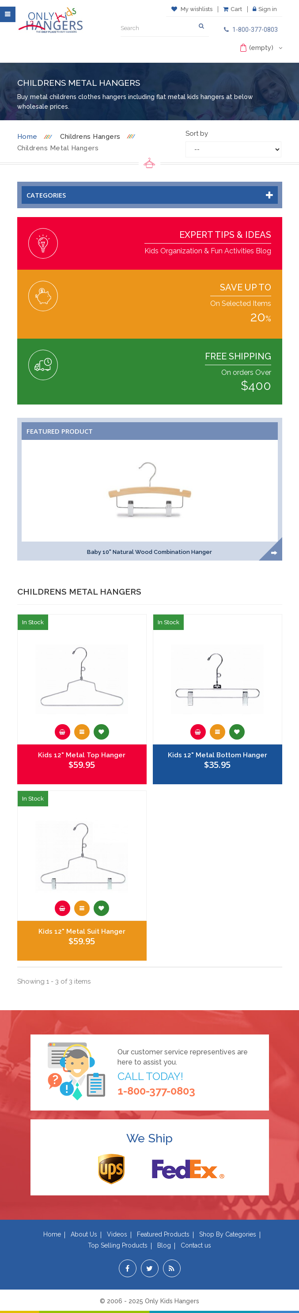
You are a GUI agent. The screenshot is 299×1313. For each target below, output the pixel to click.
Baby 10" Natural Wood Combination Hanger (149, 552)
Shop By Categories (227, 1234)
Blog (164, 1245)
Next (274, 553)
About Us (84, 1234)
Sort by (196, 133)
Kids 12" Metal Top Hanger (81, 755)
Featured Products (163, 1234)
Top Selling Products (118, 1245)
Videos (117, 1234)
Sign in (265, 9)
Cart (232, 9)
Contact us (196, 1245)
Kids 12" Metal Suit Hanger (81, 931)
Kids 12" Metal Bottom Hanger (217, 755)
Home (27, 137)
